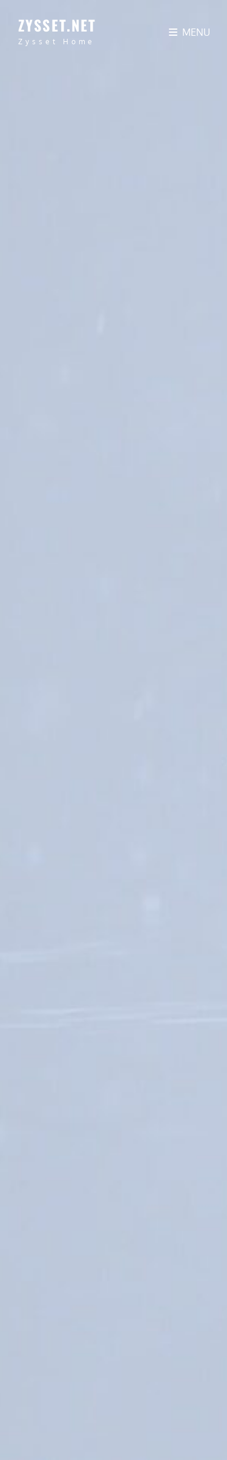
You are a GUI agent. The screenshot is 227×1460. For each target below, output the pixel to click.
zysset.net (57, 25)
